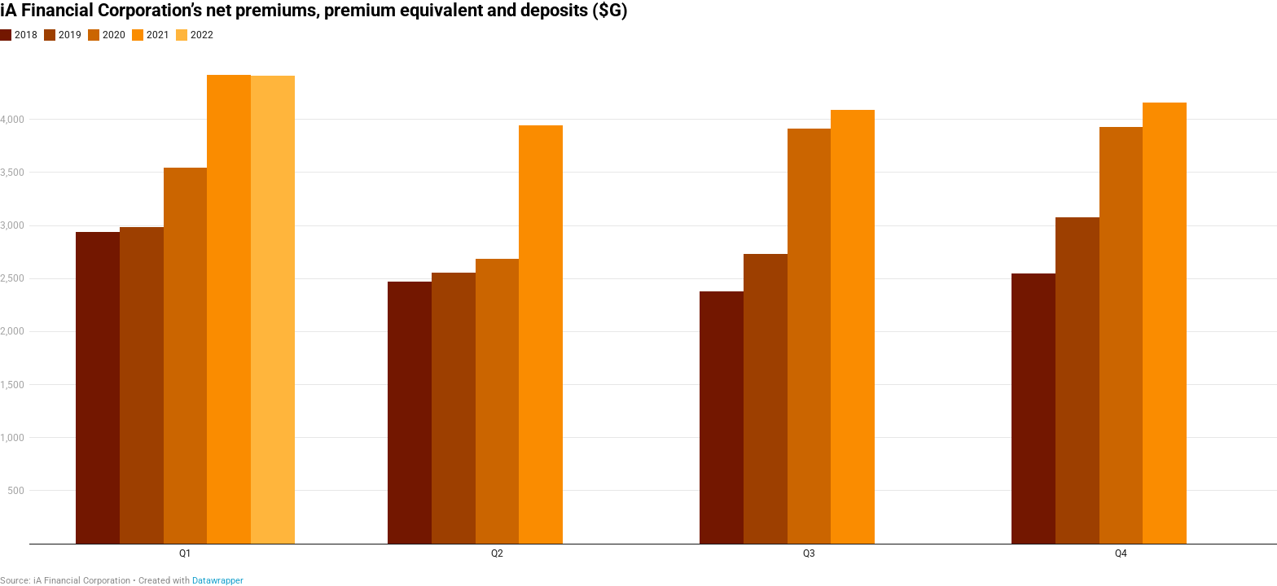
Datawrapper (218, 580)
